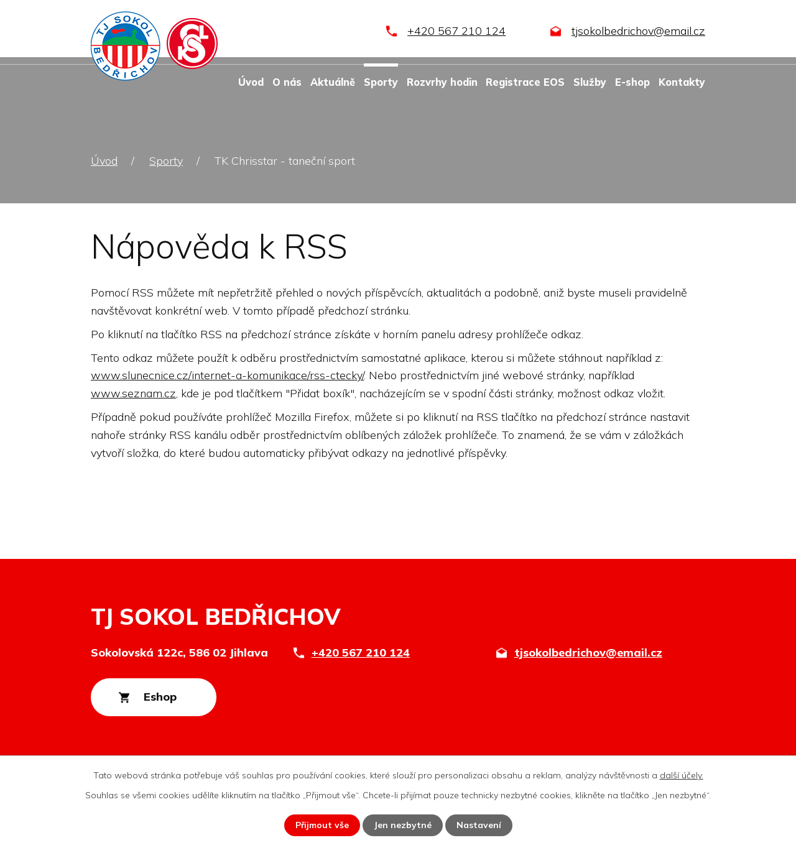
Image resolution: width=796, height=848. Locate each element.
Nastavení (478, 825)
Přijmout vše (322, 825)
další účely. (681, 775)
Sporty (381, 82)
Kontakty (682, 82)
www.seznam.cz (133, 393)
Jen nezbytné (403, 825)
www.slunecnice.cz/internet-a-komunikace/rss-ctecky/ (227, 375)
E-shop (632, 82)
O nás (287, 82)
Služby (589, 82)
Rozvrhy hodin (442, 82)
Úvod (251, 82)
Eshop (160, 697)
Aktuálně (332, 82)
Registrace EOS (525, 82)
